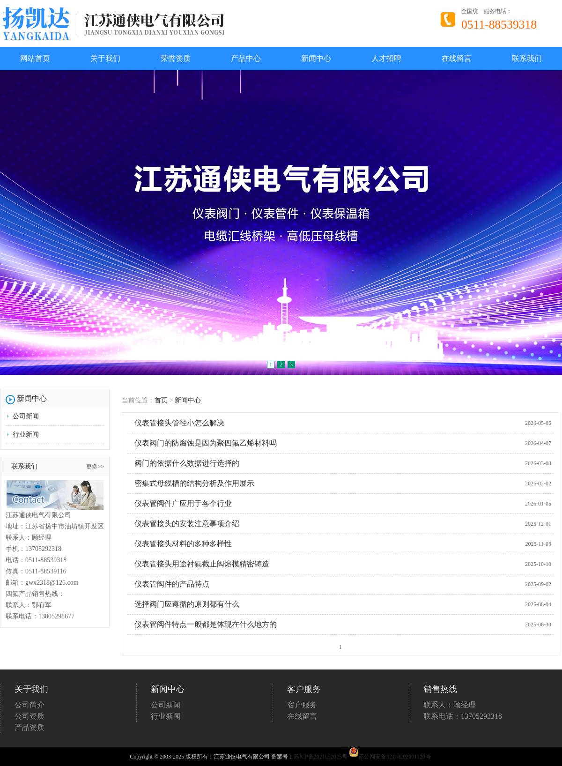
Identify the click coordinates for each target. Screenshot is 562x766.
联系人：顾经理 (449, 705)
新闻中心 (316, 58)
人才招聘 (386, 58)
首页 (161, 400)
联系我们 (527, 58)
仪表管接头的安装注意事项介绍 (186, 524)
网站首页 (35, 58)
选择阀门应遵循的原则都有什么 (186, 604)
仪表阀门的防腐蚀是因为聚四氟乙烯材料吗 (205, 443)
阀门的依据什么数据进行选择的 (186, 463)
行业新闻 (26, 434)
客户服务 (302, 705)
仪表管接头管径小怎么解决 (179, 423)
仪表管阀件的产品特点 (171, 584)
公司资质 (29, 716)
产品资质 (29, 727)
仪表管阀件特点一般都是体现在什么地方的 (205, 624)
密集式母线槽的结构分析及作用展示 (194, 483)
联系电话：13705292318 (462, 716)
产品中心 (246, 58)
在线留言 (457, 58)
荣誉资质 (176, 58)
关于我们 (105, 58)
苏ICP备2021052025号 (321, 756)
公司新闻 (26, 416)
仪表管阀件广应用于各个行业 (183, 503)
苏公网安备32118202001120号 (390, 756)
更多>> (95, 466)
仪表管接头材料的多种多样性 (183, 544)
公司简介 (29, 705)
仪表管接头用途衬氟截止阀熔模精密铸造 (201, 564)
